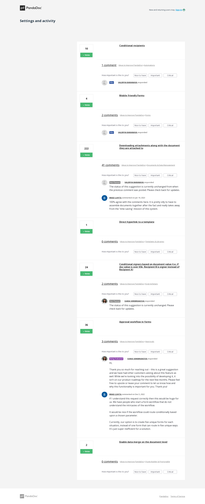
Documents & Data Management (161, 165)
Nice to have (140, 75)
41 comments (110, 165)
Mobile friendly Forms (131, 95)
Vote (87, 55)
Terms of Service (178, 496)
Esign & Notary (151, 284)
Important (156, 75)
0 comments (110, 241)
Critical (172, 75)
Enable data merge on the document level (143, 442)
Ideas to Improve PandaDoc (131, 65)
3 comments (110, 341)
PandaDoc (163, 496)
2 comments (110, 115)
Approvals (149, 341)
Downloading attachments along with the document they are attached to (149, 147)
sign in (179, 10)
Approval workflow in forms (135, 321)
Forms (148, 115)
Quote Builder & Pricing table (157, 461)
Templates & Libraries (154, 241)
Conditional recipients (132, 45)
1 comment (109, 65)
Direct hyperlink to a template (136, 221)
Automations (149, 65)
